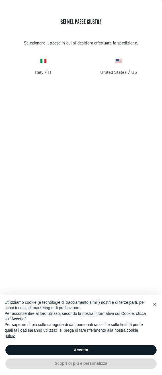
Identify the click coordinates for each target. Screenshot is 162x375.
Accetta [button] (81, 350)
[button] (154, 304)
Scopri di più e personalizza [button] (81, 363)
